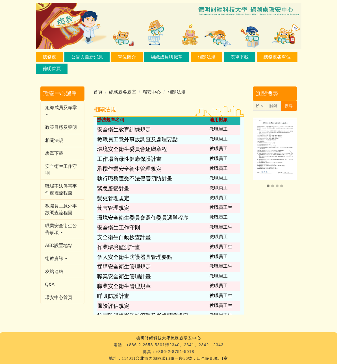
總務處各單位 (277, 57)
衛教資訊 (56, 258)
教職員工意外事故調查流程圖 (61, 209)
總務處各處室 (122, 92)
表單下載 (240, 57)
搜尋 (289, 105)
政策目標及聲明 (61, 127)
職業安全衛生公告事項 (61, 229)
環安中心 (152, 92)
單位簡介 (127, 57)
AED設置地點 (59, 245)
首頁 (98, 92)
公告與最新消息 (87, 57)
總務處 (49, 57)
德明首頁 (52, 68)
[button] (268, 186)
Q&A (50, 284)
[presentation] (260, 153)
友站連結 (54, 271)
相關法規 (206, 57)
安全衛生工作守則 (61, 170)
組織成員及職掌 (61, 110)
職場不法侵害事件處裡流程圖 (61, 189)
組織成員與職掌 (166, 57)
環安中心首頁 (58, 297)
